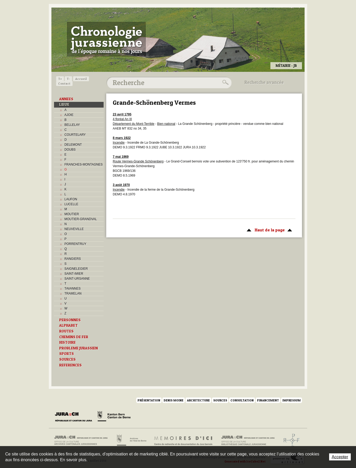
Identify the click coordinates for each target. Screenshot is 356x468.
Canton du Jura (75, 417)
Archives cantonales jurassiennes (83, 440)
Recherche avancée (264, 82)
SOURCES (67, 359)
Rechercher (225, 82)
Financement (268, 400)
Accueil (81, 79)
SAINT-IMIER (73, 274)
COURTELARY (75, 135)
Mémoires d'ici (184, 440)
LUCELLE (71, 204)
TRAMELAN (72, 293)
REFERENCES (70, 365)
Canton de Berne (114, 417)
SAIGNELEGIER (76, 269)
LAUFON (70, 199)
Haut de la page (268, 229)
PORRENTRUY (75, 244)
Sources (220, 400)
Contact (64, 83)
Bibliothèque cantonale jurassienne (248, 440)
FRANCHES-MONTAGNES (83, 164)
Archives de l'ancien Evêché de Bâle (290, 440)
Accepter (340, 457)
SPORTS (66, 353)
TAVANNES (72, 288)
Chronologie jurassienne (106, 39)
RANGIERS (72, 259)
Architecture (198, 400)
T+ (60, 79)
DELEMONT (73, 145)
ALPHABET (68, 325)
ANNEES (66, 99)
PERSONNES (70, 320)
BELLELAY (72, 125)
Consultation (242, 400)
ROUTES (66, 331)
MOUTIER (71, 214)
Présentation (149, 400)
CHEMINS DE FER (73, 337)
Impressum (291, 400)
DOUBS (70, 149)
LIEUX (64, 104)
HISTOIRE (67, 342)
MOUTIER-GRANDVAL (80, 219)
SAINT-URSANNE (77, 278)
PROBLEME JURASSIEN (78, 348)
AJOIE (69, 115)
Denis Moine (173, 400)
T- (68, 79)
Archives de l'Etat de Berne (131, 440)
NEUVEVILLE (74, 229)
